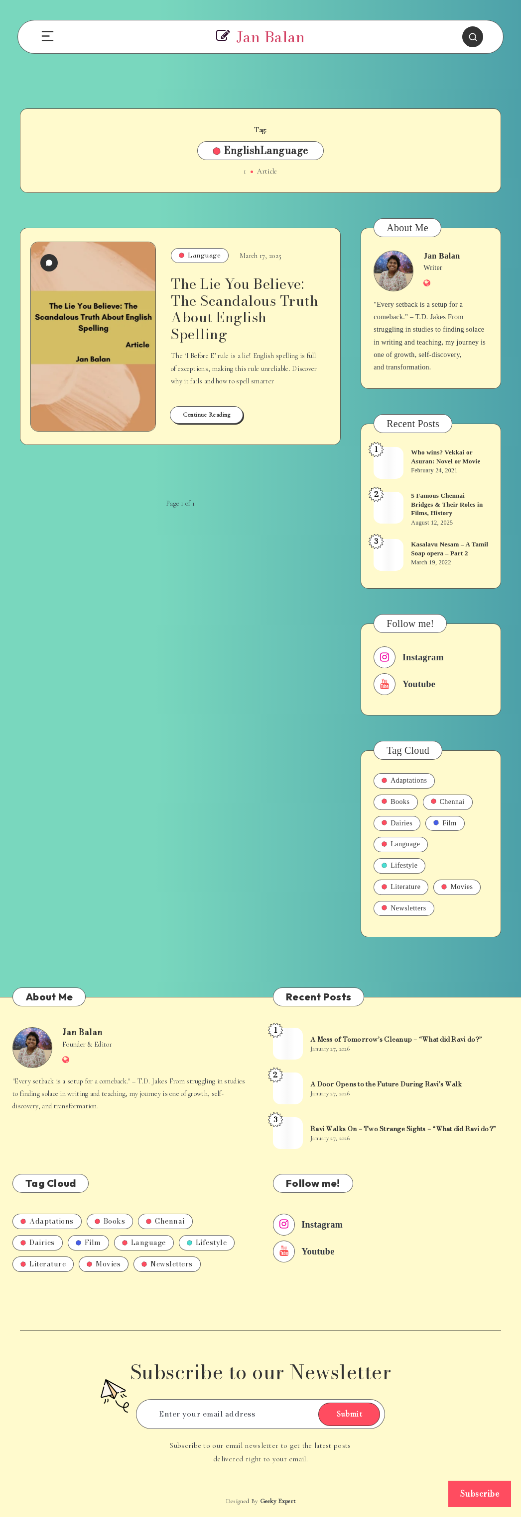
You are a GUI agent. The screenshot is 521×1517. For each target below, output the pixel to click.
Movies (457, 887)
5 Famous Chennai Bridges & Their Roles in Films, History (447, 504)
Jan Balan (441, 256)
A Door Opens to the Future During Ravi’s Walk (386, 1084)
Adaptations (404, 780)
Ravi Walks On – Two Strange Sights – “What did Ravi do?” (403, 1129)
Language (200, 255)
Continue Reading (206, 415)
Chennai (448, 801)
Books (395, 801)
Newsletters (404, 908)
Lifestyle (399, 865)
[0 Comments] (49, 262)
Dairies (397, 823)
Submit (349, 1414)
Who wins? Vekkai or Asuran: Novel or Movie (445, 456)
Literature (401, 887)
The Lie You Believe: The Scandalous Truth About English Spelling (244, 309)
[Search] (472, 36)
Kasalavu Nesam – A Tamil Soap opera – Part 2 (449, 548)
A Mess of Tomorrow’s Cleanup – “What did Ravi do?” (396, 1039)
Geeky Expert (278, 1501)
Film (444, 823)
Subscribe (480, 1494)
